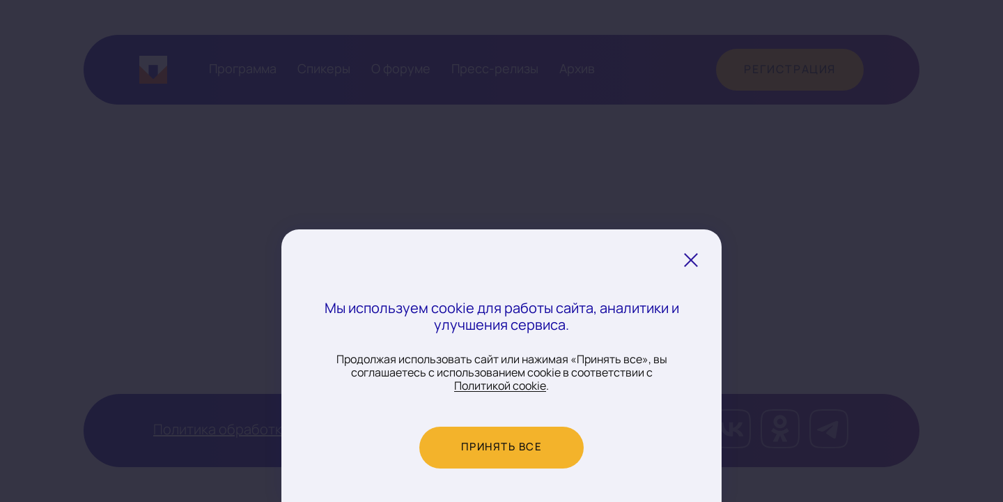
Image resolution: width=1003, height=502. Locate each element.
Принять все (502, 447)
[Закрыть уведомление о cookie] (691, 260)
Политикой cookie (500, 386)
